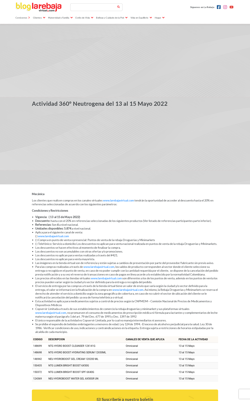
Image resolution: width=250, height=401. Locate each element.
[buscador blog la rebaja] (118, 7)
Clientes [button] (39, 17)
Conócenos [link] (22, 17)
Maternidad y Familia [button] (60, 17)
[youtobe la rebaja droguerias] (231, 7)
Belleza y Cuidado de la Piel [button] (112, 17)
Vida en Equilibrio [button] (141, 17)
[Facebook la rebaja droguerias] (219, 7)
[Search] (95, 7)
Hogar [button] (160, 17)
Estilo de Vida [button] (84, 17)
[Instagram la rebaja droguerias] (225, 7)
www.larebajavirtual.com (118, 200)
